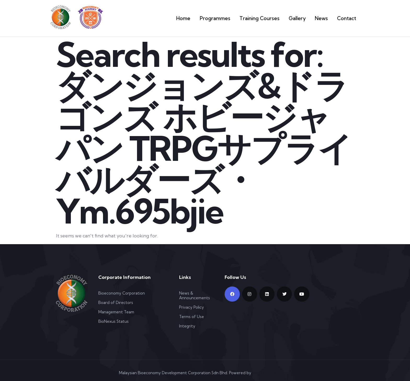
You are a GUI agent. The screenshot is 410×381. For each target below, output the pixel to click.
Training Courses (268, 18)
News (324, 18)
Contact (348, 18)
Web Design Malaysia (271, 372)
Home (201, 18)
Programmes (229, 18)
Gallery (301, 18)
